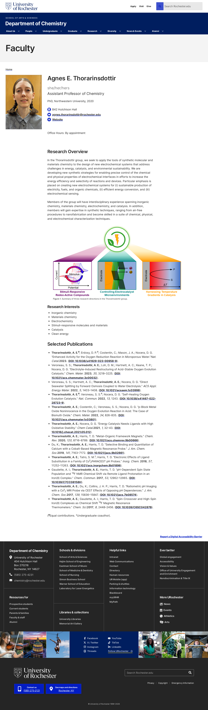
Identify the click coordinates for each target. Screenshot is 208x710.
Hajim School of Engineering (74, 561)
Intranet (114, 556)
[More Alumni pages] (162, 31)
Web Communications (122, 561)
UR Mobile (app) (118, 579)
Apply (133, 6)
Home (9, 69)
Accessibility (167, 561)
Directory (115, 570)
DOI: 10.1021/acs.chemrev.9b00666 (114, 440)
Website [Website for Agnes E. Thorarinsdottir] (57, 119)
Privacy (150, 683)
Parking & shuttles (119, 583)
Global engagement (170, 556)
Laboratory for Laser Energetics (76, 588)
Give (149, 6)
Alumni (155, 31)
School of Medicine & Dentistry (76, 570)
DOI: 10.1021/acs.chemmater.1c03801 (88, 417)
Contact (114, 565)
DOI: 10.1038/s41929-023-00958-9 (93, 361)
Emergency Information (183, 683)
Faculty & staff (17, 617)
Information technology (122, 588)
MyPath (114, 601)
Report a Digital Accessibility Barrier (181, 536)
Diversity (112, 31)
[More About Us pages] (18, 31)
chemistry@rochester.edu (29, 580)
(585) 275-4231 (23, 575)
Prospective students (21, 604)
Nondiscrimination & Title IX (175, 578)
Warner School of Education (74, 583)
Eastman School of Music (73, 565)
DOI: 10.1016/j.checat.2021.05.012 (86, 430)
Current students (18, 608)
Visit (141, 6)
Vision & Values (168, 565)
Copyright (163, 683)
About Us (10, 31)
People (28, 31)
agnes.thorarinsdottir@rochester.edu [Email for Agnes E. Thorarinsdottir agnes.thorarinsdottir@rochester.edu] (76, 114)
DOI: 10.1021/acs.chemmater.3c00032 (86, 375)
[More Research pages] (100, 31)
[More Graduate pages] (81, 31)
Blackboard (116, 592)
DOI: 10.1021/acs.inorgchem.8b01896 (96, 465)
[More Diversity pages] (120, 31)
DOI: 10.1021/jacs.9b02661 (105, 453)
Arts (165, 622)
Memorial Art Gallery (70, 623)
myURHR (114, 597)
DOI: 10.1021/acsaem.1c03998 (120, 390)
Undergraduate (50, 31)
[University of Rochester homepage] (22, 6)
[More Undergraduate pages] (61, 31)
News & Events (134, 31)
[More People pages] (36, 31)
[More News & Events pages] (145, 31)
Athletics (167, 616)
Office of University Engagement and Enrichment (177, 572)
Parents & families (19, 612)
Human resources (119, 574)
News (165, 604)
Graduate (72, 31)
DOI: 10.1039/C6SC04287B (134, 507)
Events (166, 610)
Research (92, 31)
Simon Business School (72, 579)
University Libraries (70, 619)
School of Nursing (69, 574)
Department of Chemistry (35, 23)
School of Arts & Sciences (21, 18)
